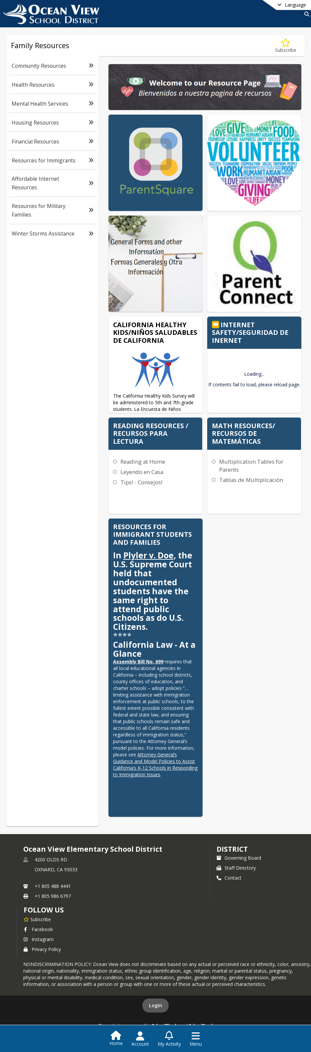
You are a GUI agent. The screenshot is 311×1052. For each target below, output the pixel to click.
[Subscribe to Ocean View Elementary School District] (37, 919)
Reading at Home (142, 461)
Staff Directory (236, 868)
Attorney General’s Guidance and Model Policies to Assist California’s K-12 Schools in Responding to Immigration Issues (155, 764)
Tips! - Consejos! (141, 482)
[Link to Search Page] (305, 14)
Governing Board (239, 858)
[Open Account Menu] (140, 1039)
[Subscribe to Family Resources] (285, 46)
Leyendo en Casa (141, 472)
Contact (229, 878)
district (232, 849)
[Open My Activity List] (169, 1039)
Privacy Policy (42, 949)
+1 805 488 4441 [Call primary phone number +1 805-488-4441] (53, 886)
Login (155, 1005)
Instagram (39, 939)
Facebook (38, 929)
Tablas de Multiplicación (251, 480)
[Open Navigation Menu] (196, 1039)
